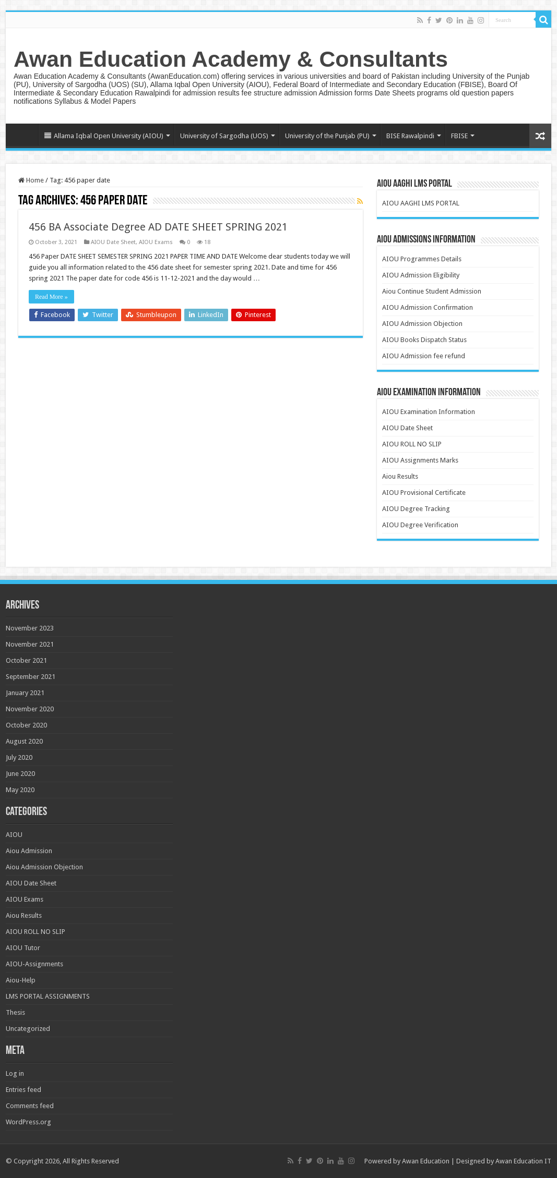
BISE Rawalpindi (410, 136)
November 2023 (30, 628)
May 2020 (20, 790)
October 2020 (26, 725)
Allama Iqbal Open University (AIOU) (103, 136)
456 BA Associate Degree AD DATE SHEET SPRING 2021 (158, 227)
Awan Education (425, 1161)
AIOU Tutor (23, 948)
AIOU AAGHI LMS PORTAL (420, 203)
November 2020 (30, 709)
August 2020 (24, 741)
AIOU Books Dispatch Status (424, 340)
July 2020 (19, 757)
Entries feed (23, 1090)
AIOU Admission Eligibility (420, 275)
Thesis (15, 1012)
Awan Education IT (523, 1161)
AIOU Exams (156, 242)
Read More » (51, 296)
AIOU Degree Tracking (416, 509)
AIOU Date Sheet (113, 242)
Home (24, 134)
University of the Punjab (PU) (327, 136)
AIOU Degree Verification (420, 525)
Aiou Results (400, 476)
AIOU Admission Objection (422, 323)
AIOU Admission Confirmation (427, 307)
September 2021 (30, 677)
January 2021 (25, 693)
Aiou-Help (20, 980)
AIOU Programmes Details (421, 259)
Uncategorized (28, 1029)
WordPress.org (28, 1122)
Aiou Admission (29, 851)
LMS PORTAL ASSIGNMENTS (48, 996)
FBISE (459, 136)
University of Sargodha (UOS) (224, 136)
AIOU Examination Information (428, 412)
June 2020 (20, 774)
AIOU (14, 835)
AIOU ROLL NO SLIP (412, 444)
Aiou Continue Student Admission (431, 291)
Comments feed (30, 1106)
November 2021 (30, 644)
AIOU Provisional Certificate (424, 492)
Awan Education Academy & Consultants (231, 58)
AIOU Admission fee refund (423, 356)
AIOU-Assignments (34, 964)
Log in (15, 1073)
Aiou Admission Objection (44, 867)
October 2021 (26, 660)
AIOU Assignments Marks (420, 460)
